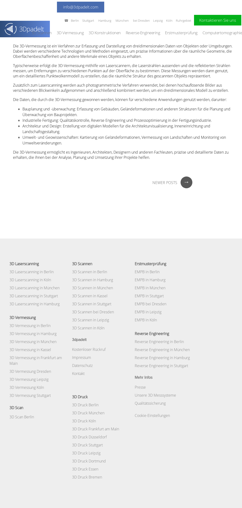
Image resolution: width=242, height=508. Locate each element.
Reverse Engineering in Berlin (159, 341)
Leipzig (158, 20)
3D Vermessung (70, 32)
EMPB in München (150, 287)
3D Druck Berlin (85, 404)
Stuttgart (88, 20)
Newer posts (172, 182)
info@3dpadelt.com (80, 7)
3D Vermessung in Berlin (30, 325)
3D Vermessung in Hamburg (32, 333)
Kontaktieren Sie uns (217, 20)
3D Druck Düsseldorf (89, 437)
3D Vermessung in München (32, 341)
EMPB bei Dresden (150, 303)
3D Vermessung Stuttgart (30, 395)
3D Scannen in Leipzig (90, 320)
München (122, 20)
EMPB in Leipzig (148, 312)
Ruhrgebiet (183, 20)
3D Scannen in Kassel (90, 295)
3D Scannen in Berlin (89, 271)
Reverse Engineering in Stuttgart (161, 365)
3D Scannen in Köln (88, 328)
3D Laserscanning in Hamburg (34, 303)
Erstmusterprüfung (181, 32)
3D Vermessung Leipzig (28, 379)
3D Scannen (41, 32)
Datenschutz (82, 365)
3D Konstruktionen (105, 32)
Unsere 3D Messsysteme (155, 395)
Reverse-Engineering (143, 32)
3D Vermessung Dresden (30, 371)
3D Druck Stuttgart (87, 445)
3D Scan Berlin (21, 417)
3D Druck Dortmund (89, 461)
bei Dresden (141, 20)
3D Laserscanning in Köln (30, 279)
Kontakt (78, 373)
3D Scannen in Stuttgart (91, 303)
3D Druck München (88, 413)
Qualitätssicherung (150, 403)
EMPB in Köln (146, 320)
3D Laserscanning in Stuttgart (33, 295)
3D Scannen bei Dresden (93, 312)
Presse (140, 387)
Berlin (75, 20)
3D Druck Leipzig (86, 453)
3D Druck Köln (84, 421)
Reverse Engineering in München (162, 349)
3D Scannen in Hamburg (92, 279)
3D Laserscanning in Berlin (31, 271)
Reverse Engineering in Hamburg (162, 357)
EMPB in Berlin (147, 271)
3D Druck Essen (85, 469)
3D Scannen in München (92, 287)
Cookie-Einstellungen (152, 415)
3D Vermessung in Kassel (30, 349)
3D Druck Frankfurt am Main (95, 429)
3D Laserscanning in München (34, 287)
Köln (169, 20)
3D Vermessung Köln (26, 387)
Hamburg (104, 20)
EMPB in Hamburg (150, 279)
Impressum (81, 357)
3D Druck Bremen (87, 477)
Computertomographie (222, 32)
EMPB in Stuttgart (149, 295)
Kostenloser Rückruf (89, 349)
